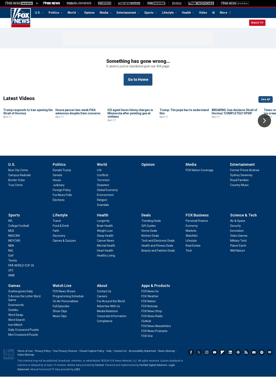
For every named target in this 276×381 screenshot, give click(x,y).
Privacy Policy (43, 355)
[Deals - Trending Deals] (151, 225)
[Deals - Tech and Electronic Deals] (158, 245)
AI (213, 12)
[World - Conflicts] (102, 179)
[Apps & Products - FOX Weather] (150, 300)
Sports (149, 12)
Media (104, 12)
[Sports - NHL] (10, 255)
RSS (246, 357)
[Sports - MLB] (11, 235)
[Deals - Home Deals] (149, 235)
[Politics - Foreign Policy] (62, 194)
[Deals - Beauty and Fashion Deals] (158, 255)
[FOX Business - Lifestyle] (191, 245)
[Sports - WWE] (11, 279)
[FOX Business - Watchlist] (192, 240)
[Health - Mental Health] (106, 250)
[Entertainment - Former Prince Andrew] (244, 174)
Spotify (262, 357)
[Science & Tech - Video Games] (238, 240)
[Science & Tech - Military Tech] (238, 245)
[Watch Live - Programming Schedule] (68, 300)
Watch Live (62, 290)
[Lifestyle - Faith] (56, 235)
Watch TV (257, 22)
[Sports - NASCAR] (14, 240)
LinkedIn (230, 357)
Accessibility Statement (142, 355)
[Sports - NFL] (10, 225)
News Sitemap (166, 355)
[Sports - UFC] (10, 274)
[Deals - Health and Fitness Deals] (157, 250)
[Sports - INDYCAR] (14, 245)
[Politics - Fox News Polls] (62, 199)
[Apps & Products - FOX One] (147, 340)
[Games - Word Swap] (15, 319)
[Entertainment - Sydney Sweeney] (241, 179)
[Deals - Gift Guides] (148, 230)
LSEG (77, 373)
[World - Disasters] (103, 189)
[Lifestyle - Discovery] (59, 240)
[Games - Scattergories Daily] (20, 295)
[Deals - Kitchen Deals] (150, 240)
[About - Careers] (102, 300)
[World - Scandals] (103, 209)
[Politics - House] (57, 184)
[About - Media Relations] (107, 315)
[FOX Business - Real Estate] (193, 250)
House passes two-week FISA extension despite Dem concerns (77, 139)
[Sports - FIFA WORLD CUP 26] (21, 269)
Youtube (214, 357)
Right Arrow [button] (264, 120)
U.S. (38, 12)
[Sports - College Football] (18, 230)
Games (14, 290)
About (102, 290)
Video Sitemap (25, 359)
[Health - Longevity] (103, 225)
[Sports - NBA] (11, 250)
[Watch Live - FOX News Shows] (64, 295)
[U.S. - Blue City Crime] (18, 174)
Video (203, 12)
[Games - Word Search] (16, 324)
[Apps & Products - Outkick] (146, 325)
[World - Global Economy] (107, 194)
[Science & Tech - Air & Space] (237, 225)
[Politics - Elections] (59, 204)
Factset (99, 369)
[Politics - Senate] (57, 179)
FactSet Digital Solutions (153, 369)
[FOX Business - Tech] (189, 255)
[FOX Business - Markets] (191, 235)
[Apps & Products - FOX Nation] (148, 305)
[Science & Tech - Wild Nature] (237, 255)
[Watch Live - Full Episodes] (61, 310)
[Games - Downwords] (16, 309)
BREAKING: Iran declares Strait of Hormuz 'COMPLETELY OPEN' (234, 139)
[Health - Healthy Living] (106, 260)
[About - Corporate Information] (111, 320)
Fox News (21, 18)
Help (108, 355)
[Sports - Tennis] (12, 264)
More (223, 12)
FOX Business (197, 219)
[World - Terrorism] (103, 184)
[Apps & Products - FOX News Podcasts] (154, 335)
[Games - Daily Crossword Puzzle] (23, 334)
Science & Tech (243, 219)
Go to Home (138, 79)
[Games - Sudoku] (13, 314)
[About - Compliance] (104, 325)
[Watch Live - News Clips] (60, 320)
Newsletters (254, 357)
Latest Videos (19, 98)
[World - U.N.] (99, 174)
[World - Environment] (105, 199)
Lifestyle (168, 12)
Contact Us (120, 355)
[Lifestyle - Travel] (57, 225)
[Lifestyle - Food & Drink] (61, 230)
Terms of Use (25, 355)
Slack (238, 357)
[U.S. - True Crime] (15, 189)
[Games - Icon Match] (15, 329)
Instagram (207, 357)
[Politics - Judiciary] (59, 189)
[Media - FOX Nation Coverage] (199, 174)
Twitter (199, 357)
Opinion (89, 12)
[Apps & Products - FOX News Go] (150, 295)
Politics (54, 12)
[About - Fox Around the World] (111, 305)
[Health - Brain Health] (105, 230)
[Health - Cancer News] (105, 245)
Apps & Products (155, 290)
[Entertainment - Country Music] (239, 189)
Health (186, 12)
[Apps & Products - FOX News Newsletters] (156, 330)
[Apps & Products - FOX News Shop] (151, 315)
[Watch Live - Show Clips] (60, 315)
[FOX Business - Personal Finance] (197, 225)
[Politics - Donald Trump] (62, 174)
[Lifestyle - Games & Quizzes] (64, 245)
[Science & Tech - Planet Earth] (238, 250)
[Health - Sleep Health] (105, 240)
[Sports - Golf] (11, 260)
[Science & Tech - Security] (235, 230)
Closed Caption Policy (91, 355)
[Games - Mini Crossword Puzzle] (23, 339)
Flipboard (222, 357)
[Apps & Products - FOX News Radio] (152, 320)
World (72, 12)
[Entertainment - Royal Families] (239, 184)
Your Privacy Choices (65, 355)
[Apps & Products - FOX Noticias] (149, 310)
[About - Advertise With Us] (108, 310)
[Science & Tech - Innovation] (237, 235)
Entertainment (127, 12)
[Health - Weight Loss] (105, 235)
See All (265, 99)
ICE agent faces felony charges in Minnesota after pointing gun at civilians (130, 141)
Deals (146, 219)
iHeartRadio (269, 357)
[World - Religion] (102, 204)
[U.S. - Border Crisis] (16, 184)
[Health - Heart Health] (105, 255)
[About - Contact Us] (104, 295)
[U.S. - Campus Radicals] (19, 179)
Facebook (191, 357)
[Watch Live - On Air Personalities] (65, 305)
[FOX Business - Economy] (192, 230)
